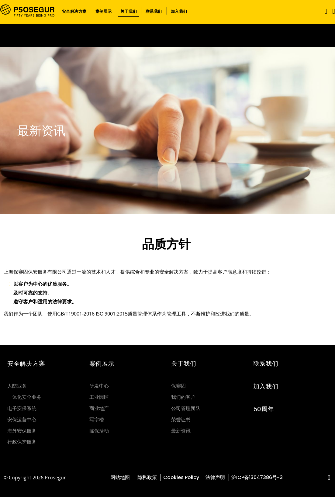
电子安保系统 (21, 408)
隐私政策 (147, 477)
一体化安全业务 (24, 397)
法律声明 (215, 477)
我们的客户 (183, 397)
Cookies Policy (181, 477)
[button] (74, 11)
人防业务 (17, 385)
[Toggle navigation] (324, 11)
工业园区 (99, 397)
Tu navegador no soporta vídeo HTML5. (167, 35)
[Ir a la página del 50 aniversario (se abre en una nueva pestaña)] (167, 35)
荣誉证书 (181, 419)
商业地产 (99, 408)
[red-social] (329, 478)
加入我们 (265, 386)
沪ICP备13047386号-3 (257, 477)
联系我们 (265, 363)
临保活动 (99, 430)
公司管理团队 (185, 408)
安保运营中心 (21, 419)
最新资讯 (181, 430)
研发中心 (99, 385)
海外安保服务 (21, 430)
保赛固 (178, 385)
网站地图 (120, 477)
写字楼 (96, 419)
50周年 (263, 409)
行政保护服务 (21, 441)
